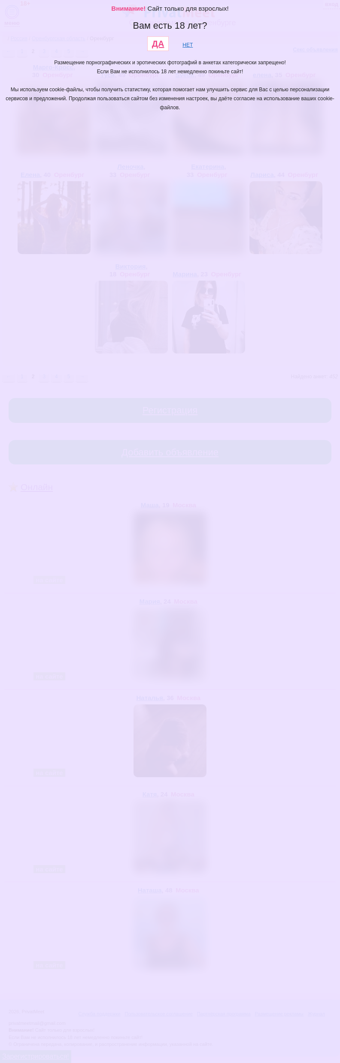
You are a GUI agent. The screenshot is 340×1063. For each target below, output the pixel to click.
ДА (158, 43)
